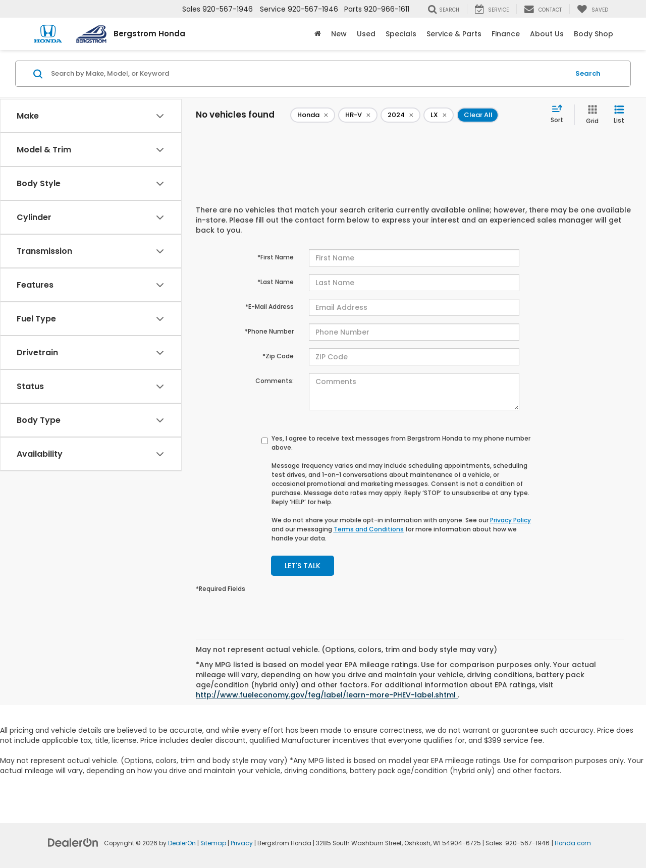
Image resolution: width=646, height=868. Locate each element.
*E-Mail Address (269, 306)
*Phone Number (269, 331)
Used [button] (366, 34)
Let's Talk (302, 566)
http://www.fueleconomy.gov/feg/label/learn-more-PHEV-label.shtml (327, 695)
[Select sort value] (560, 114)
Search (588, 73)
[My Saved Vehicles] (592, 9)
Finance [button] (506, 34)
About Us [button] (547, 34)
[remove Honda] (312, 115)
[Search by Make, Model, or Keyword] (308, 74)
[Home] (317, 34)
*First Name (275, 257)
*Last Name (275, 282)
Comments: (274, 380)
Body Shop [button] (593, 34)
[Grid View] (590, 114)
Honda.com (573, 843)
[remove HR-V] (358, 115)
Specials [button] (401, 34)
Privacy (242, 843)
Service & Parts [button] (453, 34)
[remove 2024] (400, 115)
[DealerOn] (73, 842)
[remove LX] (438, 115)
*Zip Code (278, 356)
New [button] (339, 34)
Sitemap (213, 843)
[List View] (619, 114)
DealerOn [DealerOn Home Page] (182, 843)
